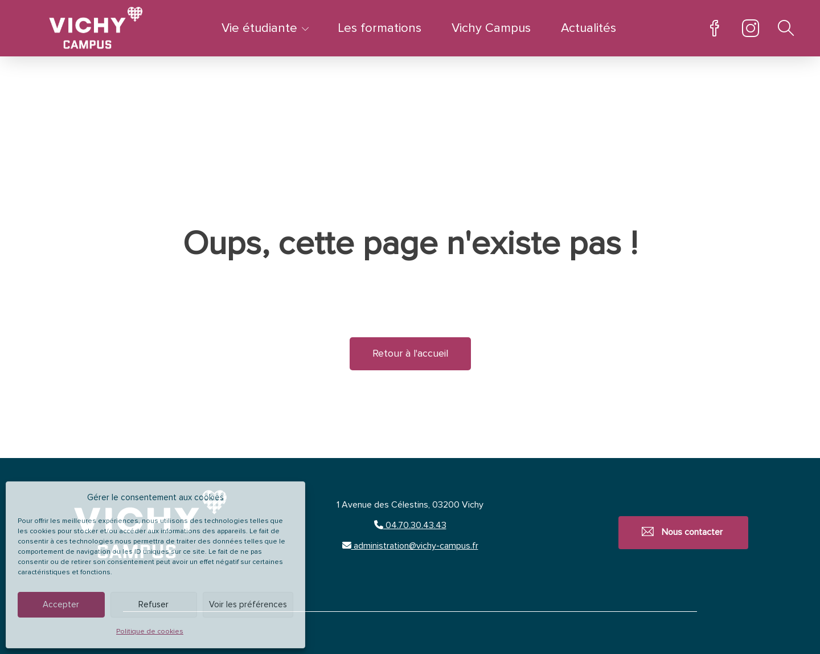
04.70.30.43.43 (410, 525)
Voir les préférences (248, 604)
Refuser (153, 604)
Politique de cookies (149, 631)
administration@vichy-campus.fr (410, 545)
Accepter (61, 604)
